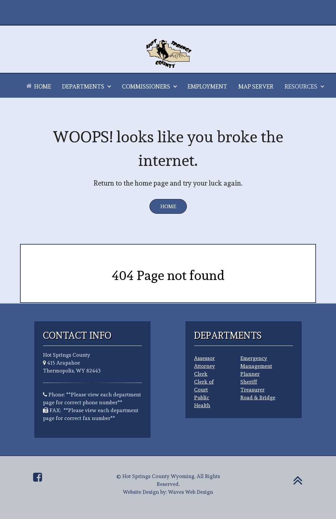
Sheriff (248, 382)
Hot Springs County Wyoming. (158, 476)
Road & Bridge (257, 397)
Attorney (204, 366)
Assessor (204, 358)
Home (168, 206)
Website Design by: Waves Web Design (168, 492)
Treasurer (252, 390)
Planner (250, 374)
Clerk (201, 374)
